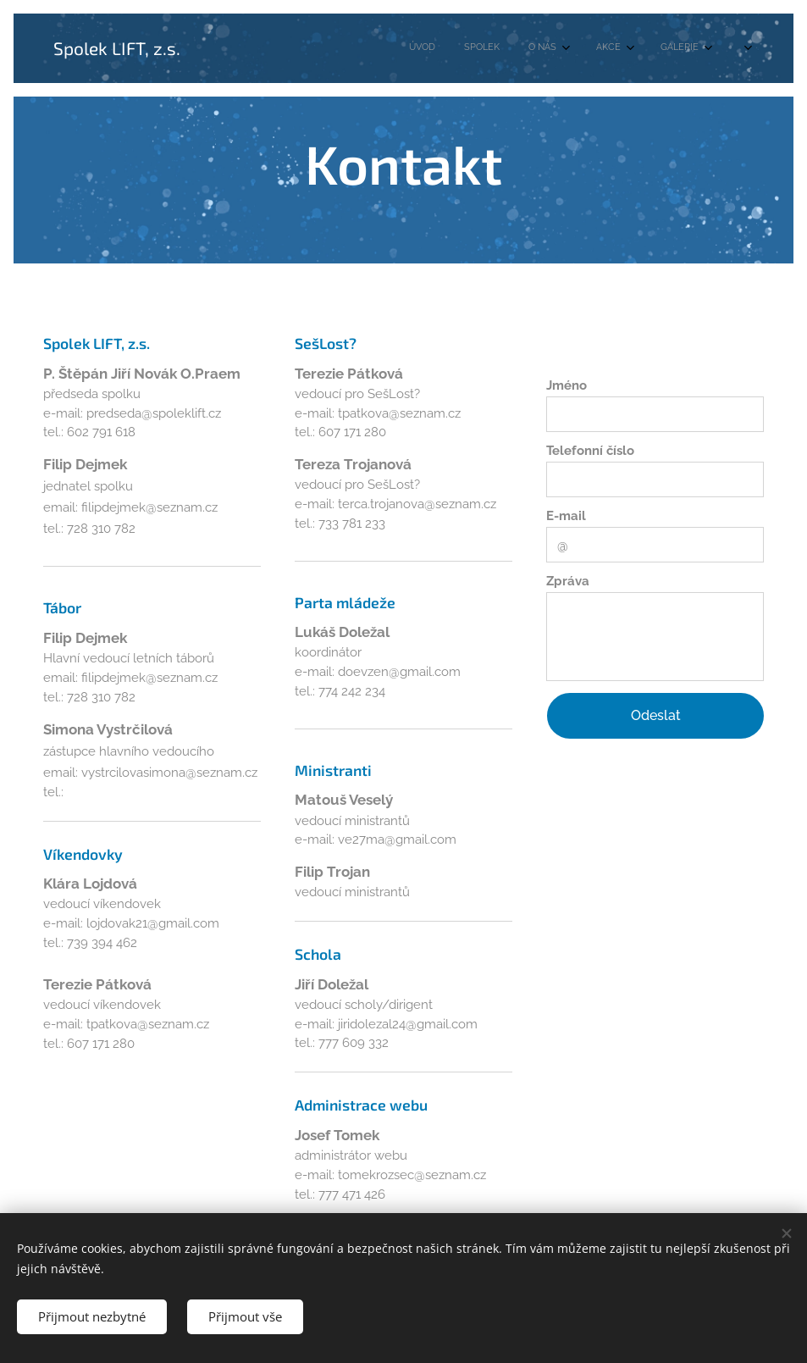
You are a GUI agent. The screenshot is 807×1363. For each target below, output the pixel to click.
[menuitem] (492, 48)
